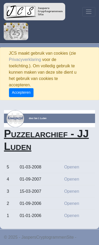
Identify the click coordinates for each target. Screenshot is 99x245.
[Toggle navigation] (88, 11)
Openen (71, 167)
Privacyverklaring (25, 59)
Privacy (84, 237)
